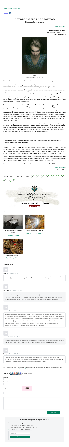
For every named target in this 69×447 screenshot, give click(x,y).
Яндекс (14, 373)
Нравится (6, 13)
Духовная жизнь (16, 8)
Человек (10, 8)
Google (20, 373)
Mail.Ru (17, 373)
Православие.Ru (23, 368)
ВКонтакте (11, 373)
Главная (5, 8)
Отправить (53, 412)
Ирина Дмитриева (60, 26)
